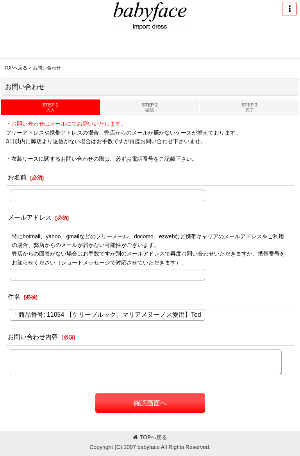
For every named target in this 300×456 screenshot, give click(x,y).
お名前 (17, 177)
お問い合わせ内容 (33, 336)
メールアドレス (30, 217)
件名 (14, 296)
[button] (289, 9)
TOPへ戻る (150, 437)
